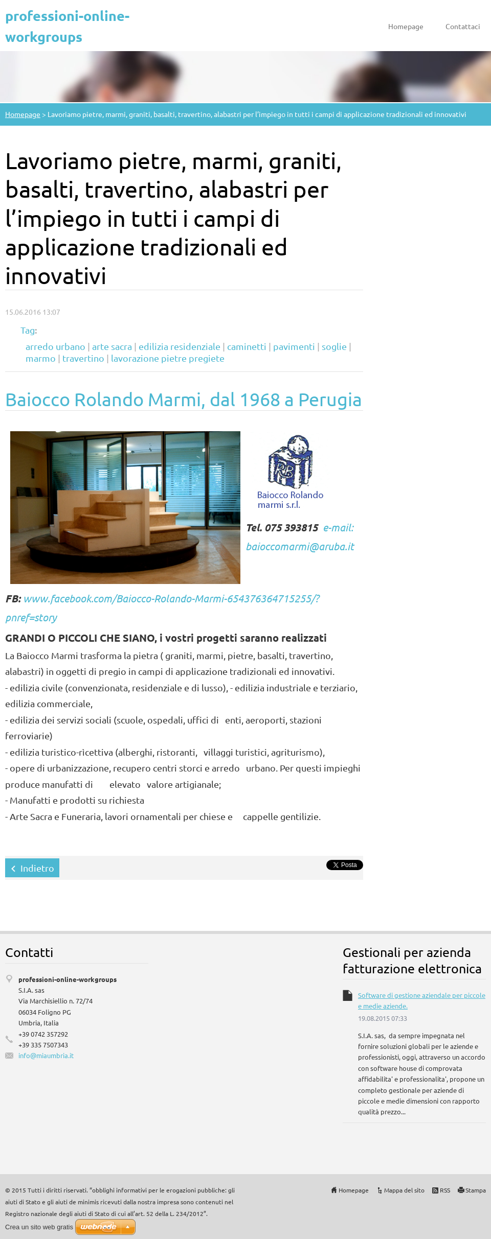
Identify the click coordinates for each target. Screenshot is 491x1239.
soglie (334, 346)
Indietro (37, 867)
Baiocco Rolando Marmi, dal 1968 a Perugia (183, 399)
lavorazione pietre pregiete (168, 358)
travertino (83, 358)
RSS (445, 1190)
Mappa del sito (404, 1190)
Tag (27, 329)
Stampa (475, 1190)
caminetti (246, 346)
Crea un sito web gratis (39, 1227)
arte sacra (112, 346)
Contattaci (462, 26)
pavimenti (294, 346)
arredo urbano (55, 346)
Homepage (405, 26)
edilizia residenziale (179, 346)
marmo (41, 358)
